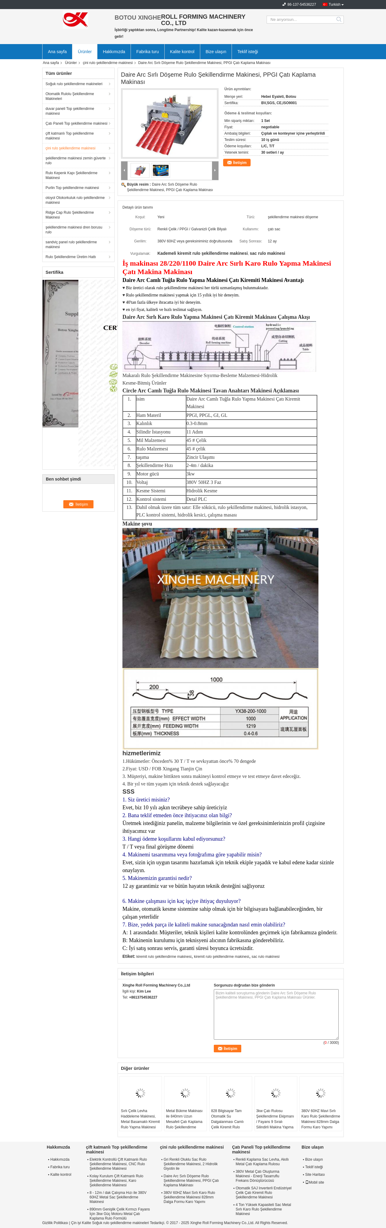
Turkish (334, 4)
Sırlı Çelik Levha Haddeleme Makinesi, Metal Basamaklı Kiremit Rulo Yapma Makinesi (140, 1119)
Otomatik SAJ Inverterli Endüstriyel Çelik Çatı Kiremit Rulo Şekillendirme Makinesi (263, 1192)
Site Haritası (315, 1174)
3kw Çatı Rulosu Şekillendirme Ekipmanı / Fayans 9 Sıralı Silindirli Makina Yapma (275, 1119)
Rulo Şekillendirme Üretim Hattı (71, 257)
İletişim (240, 162)
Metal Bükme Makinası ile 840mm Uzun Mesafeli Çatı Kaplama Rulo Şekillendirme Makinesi (184, 1122)
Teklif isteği (247, 51)
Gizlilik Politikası (55, 1223)
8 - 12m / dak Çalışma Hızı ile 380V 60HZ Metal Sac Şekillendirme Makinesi (118, 1197)
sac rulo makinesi (266, 957)
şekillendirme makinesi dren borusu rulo (74, 229)
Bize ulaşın (216, 51)
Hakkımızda (114, 51)
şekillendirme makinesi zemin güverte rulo (76, 160)
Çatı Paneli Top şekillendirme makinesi (76, 123)
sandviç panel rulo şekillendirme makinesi (71, 244)
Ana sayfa (57, 51)
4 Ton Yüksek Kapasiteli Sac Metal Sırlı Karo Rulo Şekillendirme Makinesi (263, 1209)
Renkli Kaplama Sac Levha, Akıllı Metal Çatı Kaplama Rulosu (262, 1161)
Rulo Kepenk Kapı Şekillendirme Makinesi (71, 175)
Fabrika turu (147, 51)
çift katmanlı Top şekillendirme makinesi (70, 135)
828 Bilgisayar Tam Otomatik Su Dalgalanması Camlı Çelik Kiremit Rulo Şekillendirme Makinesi (229, 1122)
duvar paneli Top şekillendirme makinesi (70, 111)
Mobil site (314, 1182)
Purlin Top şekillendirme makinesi (72, 188)
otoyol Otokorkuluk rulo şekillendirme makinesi (75, 200)
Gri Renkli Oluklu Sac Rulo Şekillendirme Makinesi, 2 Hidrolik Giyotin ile (190, 1164)
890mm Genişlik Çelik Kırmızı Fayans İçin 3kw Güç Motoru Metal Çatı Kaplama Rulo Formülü (120, 1213)
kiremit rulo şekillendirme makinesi (163, 957)
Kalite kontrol (182, 51)
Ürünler (85, 51)
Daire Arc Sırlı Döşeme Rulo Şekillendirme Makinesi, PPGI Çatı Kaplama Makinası (191, 1180)
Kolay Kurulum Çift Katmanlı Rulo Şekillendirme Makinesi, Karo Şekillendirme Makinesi (116, 1180)
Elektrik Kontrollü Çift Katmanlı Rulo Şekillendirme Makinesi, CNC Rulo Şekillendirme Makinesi (118, 1164)
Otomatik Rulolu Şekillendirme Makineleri (70, 96)
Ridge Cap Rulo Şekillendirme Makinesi (70, 214)
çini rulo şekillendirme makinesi (108, 63)
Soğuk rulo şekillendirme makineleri (74, 84)
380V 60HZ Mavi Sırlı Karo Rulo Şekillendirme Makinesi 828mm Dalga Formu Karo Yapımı (320, 1119)
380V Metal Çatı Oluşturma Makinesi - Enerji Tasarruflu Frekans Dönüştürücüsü (257, 1176)
